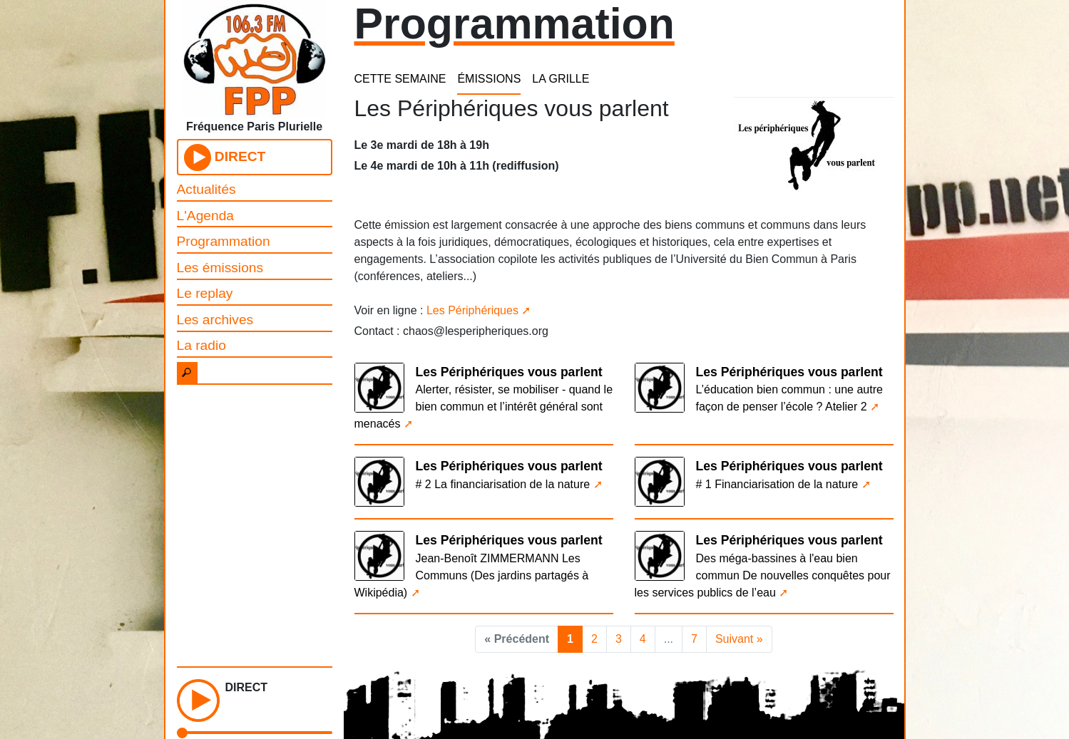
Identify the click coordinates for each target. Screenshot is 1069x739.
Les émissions (220, 267)
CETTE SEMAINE (400, 79)
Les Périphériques (472, 310)
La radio (201, 345)
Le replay (205, 293)
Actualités (206, 189)
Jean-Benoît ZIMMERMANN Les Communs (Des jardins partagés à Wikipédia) (471, 575)
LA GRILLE (560, 79)
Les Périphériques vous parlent (509, 372)
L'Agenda (206, 215)
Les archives (215, 319)
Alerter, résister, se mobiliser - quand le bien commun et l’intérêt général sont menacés (483, 406)
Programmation (223, 241)
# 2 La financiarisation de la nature (503, 484)
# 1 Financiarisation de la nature (777, 484)
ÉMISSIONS (489, 79)
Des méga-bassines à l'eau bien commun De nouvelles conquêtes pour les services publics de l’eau (763, 575)
